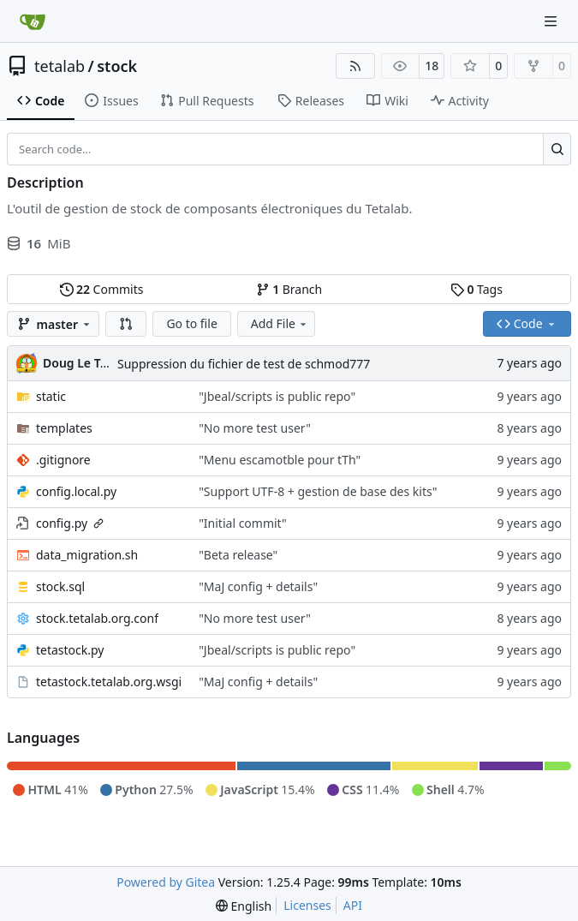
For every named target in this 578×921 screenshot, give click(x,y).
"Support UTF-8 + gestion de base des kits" (318, 491)
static (51, 396)
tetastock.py (70, 650)
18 (431, 65)
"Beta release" (238, 555)
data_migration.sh (87, 555)
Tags (476, 289)
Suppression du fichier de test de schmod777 (243, 364)
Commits (102, 289)
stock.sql (60, 586)
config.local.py (76, 491)
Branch (289, 289)
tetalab (59, 66)
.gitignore (63, 460)
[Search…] (557, 149)
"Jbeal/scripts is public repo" (277, 396)
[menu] (243, 906)
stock (117, 66)
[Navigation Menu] (552, 21)
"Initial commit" (243, 523)
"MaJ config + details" (258, 586)
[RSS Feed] (355, 66)
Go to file (191, 323)
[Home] (33, 21)
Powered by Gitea (165, 882)
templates (64, 428)
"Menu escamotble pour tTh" (280, 460)
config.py (61, 523)
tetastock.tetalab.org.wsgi (109, 681)
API (352, 905)
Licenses (307, 905)
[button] (125, 324)
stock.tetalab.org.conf (97, 618)
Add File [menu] (280, 323)
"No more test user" (255, 428)
